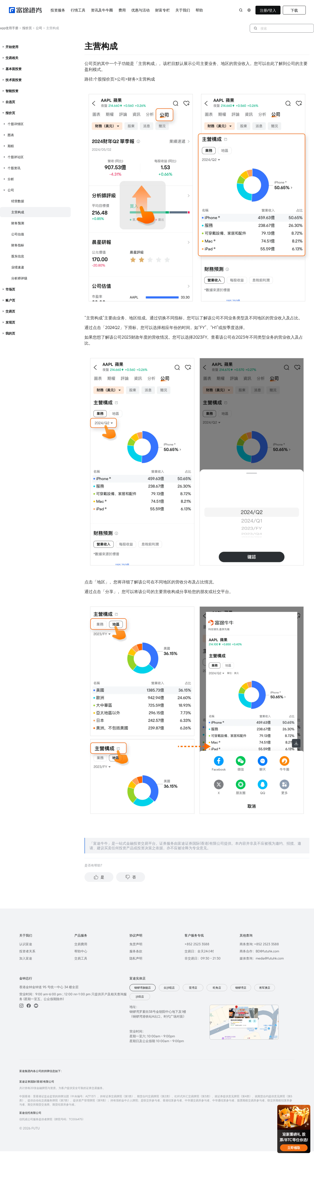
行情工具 (78, 10)
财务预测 (17, 223)
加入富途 (25, 958)
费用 (122, 10)
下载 (294, 10)
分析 (11, 179)
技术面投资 (14, 80)
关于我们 (182, 10)
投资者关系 (27, 951)
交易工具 (80, 958)
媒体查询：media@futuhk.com (262, 958)
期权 (11, 146)
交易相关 (12, 58)
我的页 (10, 333)
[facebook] (29, 1006)
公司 (37, 28)
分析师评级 (19, 278)
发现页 (10, 322)
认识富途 (25, 944)
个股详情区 (16, 124)
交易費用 (80, 944)
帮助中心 (80, 951)
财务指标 (17, 245)
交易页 (10, 311)
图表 (11, 135)
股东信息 (17, 256)
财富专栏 (162, 10)
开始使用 (12, 47)
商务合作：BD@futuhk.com (259, 951)
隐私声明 (135, 958)
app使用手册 (9, 28)
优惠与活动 (140, 10)
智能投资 (12, 91)
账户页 (10, 300)
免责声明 (135, 944)
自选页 (10, 102)
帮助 (199, 10)
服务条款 (135, 951)
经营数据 (17, 201)
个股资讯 (14, 168)
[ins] (21, 1006)
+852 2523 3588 (197, 944)
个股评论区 (16, 157)
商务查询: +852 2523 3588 (259, 944)
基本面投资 (14, 69)
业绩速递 (17, 267)
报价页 (25, 28)
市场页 (10, 289)
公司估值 (17, 234)
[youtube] (36, 1006)
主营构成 (17, 212)
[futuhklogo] (25, 10)
